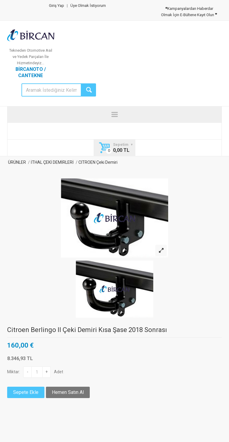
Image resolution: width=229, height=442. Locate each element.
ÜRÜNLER (16, 162)
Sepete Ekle (25, 392)
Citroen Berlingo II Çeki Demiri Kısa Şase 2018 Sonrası (87, 330)
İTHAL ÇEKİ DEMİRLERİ (52, 162)
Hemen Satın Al (68, 392)
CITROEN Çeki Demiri (97, 162)
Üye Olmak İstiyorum (88, 5)
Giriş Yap (56, 5)
